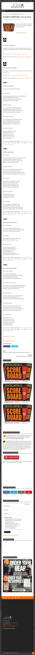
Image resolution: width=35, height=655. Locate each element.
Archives (25, 32)
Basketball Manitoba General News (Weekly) (13, 519)
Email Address (7, 505)
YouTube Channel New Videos (10, 526)
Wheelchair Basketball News (10, 527)
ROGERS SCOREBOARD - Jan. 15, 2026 (11, 402)
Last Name (6, 513)
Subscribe (21, 32)
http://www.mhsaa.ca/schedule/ (25, 141)
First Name (6, 509)
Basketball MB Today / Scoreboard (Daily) (13, 520)
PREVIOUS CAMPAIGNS (7, 535)
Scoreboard (8, 14)
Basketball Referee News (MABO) (11, 523)
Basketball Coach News (9, 522)
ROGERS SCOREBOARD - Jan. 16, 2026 (11, 381)
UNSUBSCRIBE (16, 535)
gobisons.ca (17, 56)
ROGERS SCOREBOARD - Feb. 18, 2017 (17, 17)
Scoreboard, (18, 19)
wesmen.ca (30, 56)
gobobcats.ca (23, 56)
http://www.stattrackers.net (9, 144)
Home (5, 14)
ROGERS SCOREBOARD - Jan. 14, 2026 (11, 422)
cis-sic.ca (10, 75)
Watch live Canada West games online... (20, 75)
